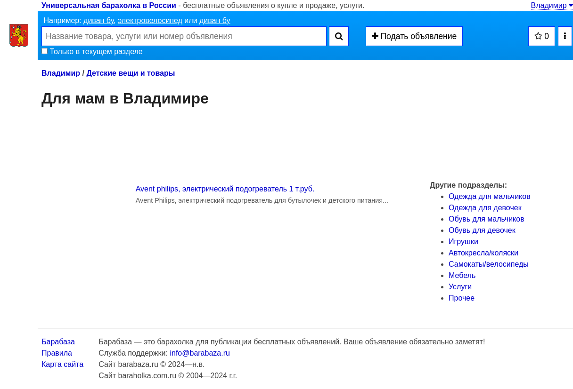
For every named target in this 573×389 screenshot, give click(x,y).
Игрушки (463, 242)
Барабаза (58, 342)
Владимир (552, 5)
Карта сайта (62, 364)
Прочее (462, 298)
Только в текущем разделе (92, 52)
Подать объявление (414, 36)
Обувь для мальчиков (486, 219)
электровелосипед (150, 20)
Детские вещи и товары (130, 73)
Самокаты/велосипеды (489, 264)
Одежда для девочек (485, 208)
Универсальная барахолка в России (108, 5)
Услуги (460, 287)
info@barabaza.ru (199, 353)
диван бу (98, 20)
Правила (56, 353)
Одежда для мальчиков (490, 196)
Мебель (462, 275)
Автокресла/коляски (483, 253)
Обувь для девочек (482, 230)
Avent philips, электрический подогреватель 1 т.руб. (225, 189)
